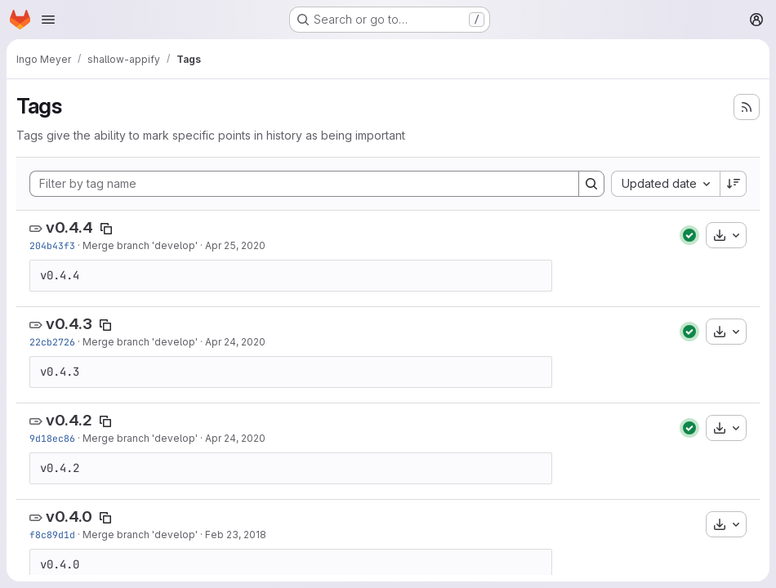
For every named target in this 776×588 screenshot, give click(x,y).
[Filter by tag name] (304, 184)
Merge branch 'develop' (140, 245)
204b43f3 (52, 245)
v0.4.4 (69, 227)
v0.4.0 (69, 516)
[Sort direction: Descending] (733, 184)
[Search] (591, 184)
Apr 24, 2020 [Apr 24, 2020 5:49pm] (235, 438)
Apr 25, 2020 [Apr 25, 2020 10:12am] (235, 245)
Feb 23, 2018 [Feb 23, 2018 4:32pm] (235, 534)
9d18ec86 (52, 438)
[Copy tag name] (106, 228)
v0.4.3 (69, 323)
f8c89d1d (52, 534)
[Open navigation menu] (48, 20)
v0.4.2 (69, 420)
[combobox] (665, 184)
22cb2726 (52, 342)
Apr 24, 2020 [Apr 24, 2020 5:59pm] (235, 342)
